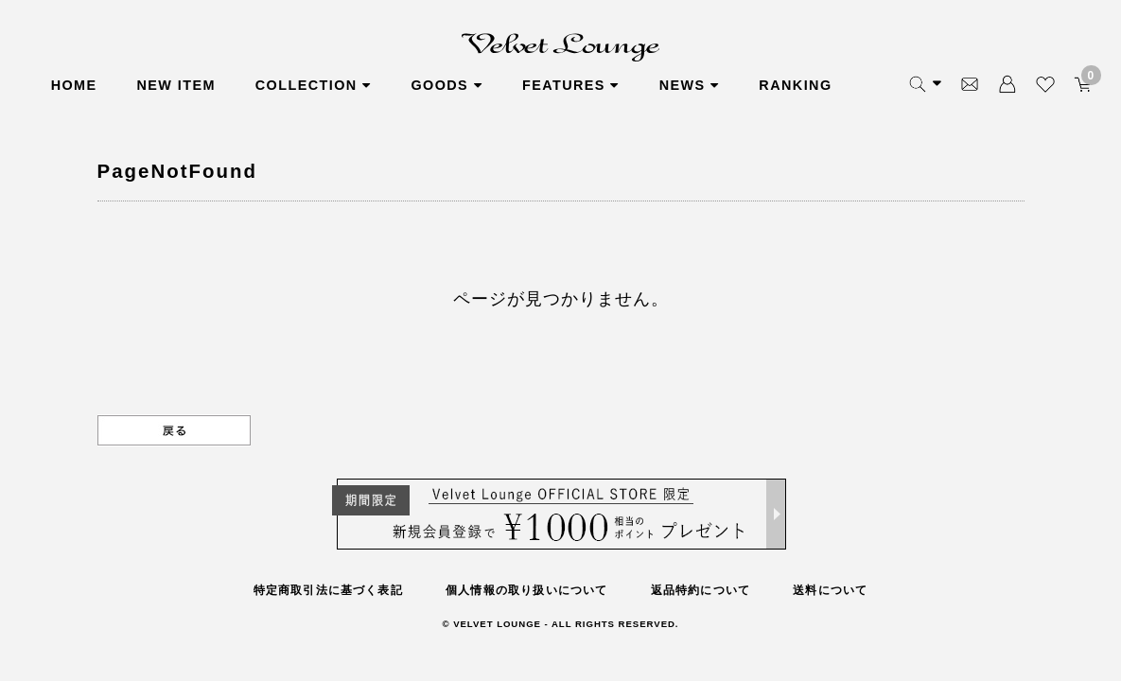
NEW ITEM (175, 85)
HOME (74, 85)
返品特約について (701, 590)
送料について (830, 590)
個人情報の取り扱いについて (527, 590)
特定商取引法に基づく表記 (328, 590)
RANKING (795, 85)
